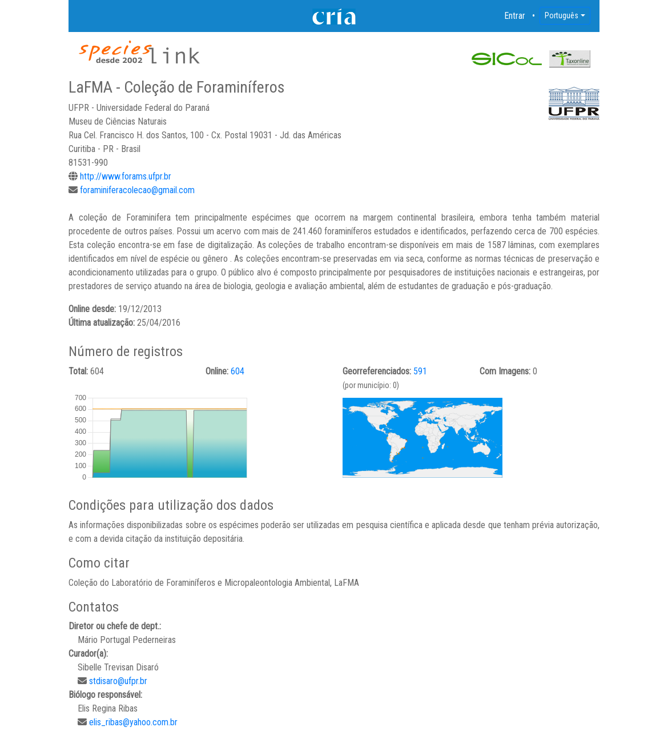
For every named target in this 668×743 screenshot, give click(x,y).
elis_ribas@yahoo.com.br (133, 722)
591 (420, 371)
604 (237, 371)
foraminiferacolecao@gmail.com (137, 190)
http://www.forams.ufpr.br (125, 176)
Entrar (515, 15)
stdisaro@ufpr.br (118, 681)
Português (561, 15)
